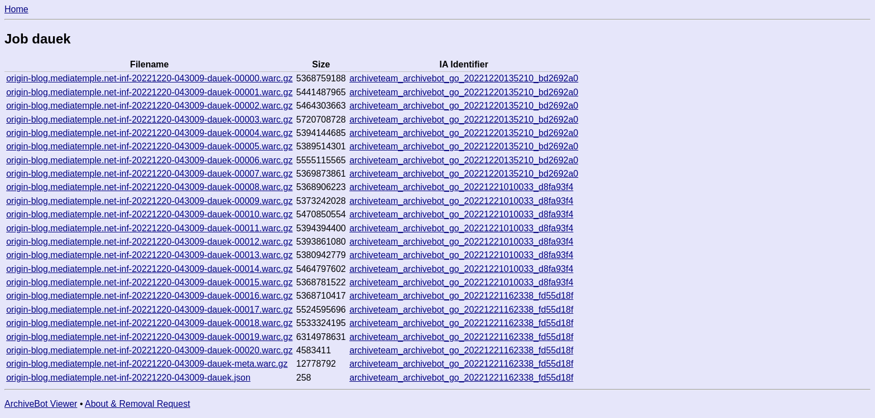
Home (16, 9)
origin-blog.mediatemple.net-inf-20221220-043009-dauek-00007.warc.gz (149, 173)
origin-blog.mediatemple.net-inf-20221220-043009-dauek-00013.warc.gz (149, 255)
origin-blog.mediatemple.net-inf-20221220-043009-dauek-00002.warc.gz (149, 105)
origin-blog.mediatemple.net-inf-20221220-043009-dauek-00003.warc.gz (149, 119)
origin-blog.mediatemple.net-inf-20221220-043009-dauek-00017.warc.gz (149, 309)
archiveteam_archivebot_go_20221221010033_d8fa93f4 (461, 187)
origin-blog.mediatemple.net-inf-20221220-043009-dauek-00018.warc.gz (149, 323)
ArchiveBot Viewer (40, 404)
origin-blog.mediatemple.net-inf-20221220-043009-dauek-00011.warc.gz (149, 228)
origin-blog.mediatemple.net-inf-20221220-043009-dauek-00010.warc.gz (149, 214)
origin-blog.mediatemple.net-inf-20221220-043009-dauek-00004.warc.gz (149, 133)
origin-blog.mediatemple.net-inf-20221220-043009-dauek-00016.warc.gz (149, 295)
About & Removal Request (137, 404)
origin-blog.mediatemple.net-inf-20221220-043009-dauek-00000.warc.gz (149, 78)
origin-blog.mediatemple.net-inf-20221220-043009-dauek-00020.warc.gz (149, 350)
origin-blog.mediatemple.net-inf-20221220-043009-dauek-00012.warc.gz (149, 241)
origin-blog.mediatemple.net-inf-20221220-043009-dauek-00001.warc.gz (149, 92)
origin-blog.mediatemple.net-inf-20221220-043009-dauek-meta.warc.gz (146, 363)
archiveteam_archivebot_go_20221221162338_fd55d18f (461, 295)
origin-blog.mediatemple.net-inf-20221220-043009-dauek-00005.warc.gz (149, 146)
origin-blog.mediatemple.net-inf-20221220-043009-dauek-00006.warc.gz (149, 160)
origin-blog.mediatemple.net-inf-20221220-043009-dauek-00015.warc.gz (149, 282)
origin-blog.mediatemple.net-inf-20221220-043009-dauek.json (128, 377)
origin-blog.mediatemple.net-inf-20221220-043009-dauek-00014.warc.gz (149, 269)
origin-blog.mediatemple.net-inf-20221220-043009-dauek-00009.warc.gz (149, 201)
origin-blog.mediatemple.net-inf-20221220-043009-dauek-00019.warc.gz (149, 337)
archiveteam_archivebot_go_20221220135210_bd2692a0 (463, 78)
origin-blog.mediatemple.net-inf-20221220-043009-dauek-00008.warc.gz (149, 187)
